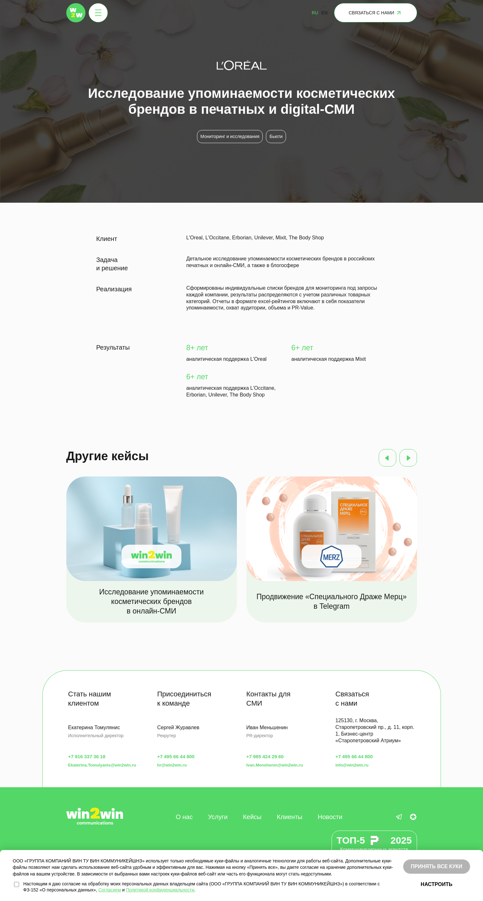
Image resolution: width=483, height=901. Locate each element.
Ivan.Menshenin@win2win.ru (274, 765)
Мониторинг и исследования (230, 136)
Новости (330, 816)
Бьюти (275, 136)
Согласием (109, 889)
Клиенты (289, 816)
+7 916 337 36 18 (87, 756)
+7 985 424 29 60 (265, 756)
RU (315, 12)
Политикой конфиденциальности (160, 889)
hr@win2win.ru (172, 765)
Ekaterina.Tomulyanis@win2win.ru (102, 765)
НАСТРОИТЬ (436, 884)
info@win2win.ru (352, 765)
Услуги (218, 816)
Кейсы (252, 816)
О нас (184, 816)
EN (324, 12)
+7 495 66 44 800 (175, 756)
